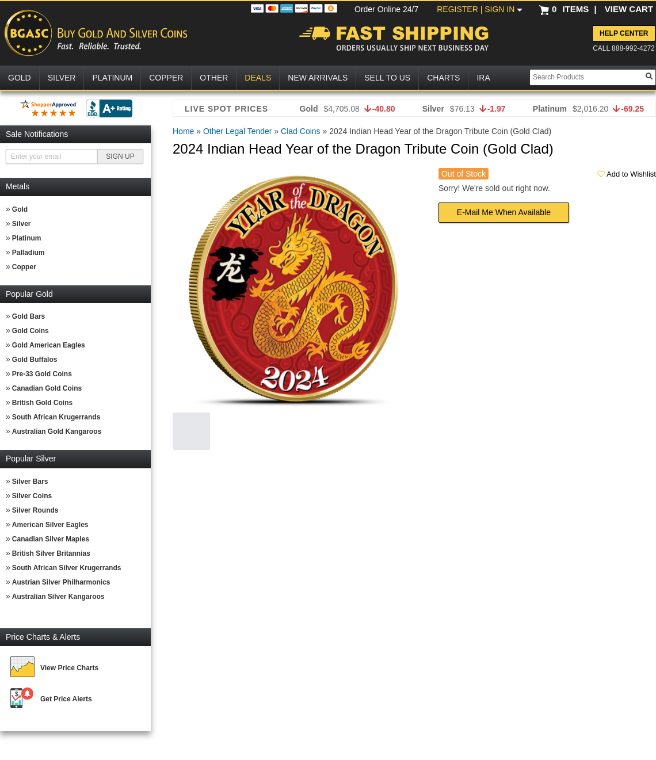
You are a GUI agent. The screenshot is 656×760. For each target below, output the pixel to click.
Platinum (26, 238)
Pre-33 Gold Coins (42, 374)
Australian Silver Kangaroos (58, 597)
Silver (21, 224)
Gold (20, 209)
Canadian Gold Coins (47, 388)
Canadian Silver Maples (50, 539)
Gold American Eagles (48, 345)
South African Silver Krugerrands (66, 568)
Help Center (624, 33)
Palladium (28, 253)
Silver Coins (32, 496)
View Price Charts (69, 668)
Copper (24, 267)
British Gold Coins (42, 403)
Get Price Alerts (66, 699)
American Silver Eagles (50, 525)
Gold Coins (30, 331)
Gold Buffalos (35, 360)
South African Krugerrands (56, 417)
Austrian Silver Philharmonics (61, 582)
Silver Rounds (35, 510)
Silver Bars (30, 482)
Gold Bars (28, 316)
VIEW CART (629, 9)
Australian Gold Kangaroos (56, 431)
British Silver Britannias (51, 553)
